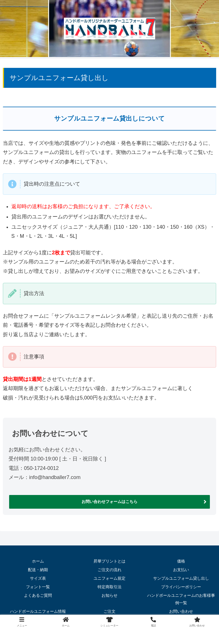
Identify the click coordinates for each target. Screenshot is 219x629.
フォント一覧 (38, 585)
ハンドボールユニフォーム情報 (38, 609)
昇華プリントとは (109, 560)
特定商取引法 (109, 585)
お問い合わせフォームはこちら (109, 501)
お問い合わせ (181, 609)
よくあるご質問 (38, 593)
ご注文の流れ (109, 568)
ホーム (38, 560)
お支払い (181, 568)
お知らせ (109, 593)
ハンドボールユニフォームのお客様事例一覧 (181, 597)
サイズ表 (38, 577)
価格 (181, 560)
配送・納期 (38, 568)
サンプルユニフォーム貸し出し (181, 577)
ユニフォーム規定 (109, 577)
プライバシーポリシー (181, 585)
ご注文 (109, 609)
